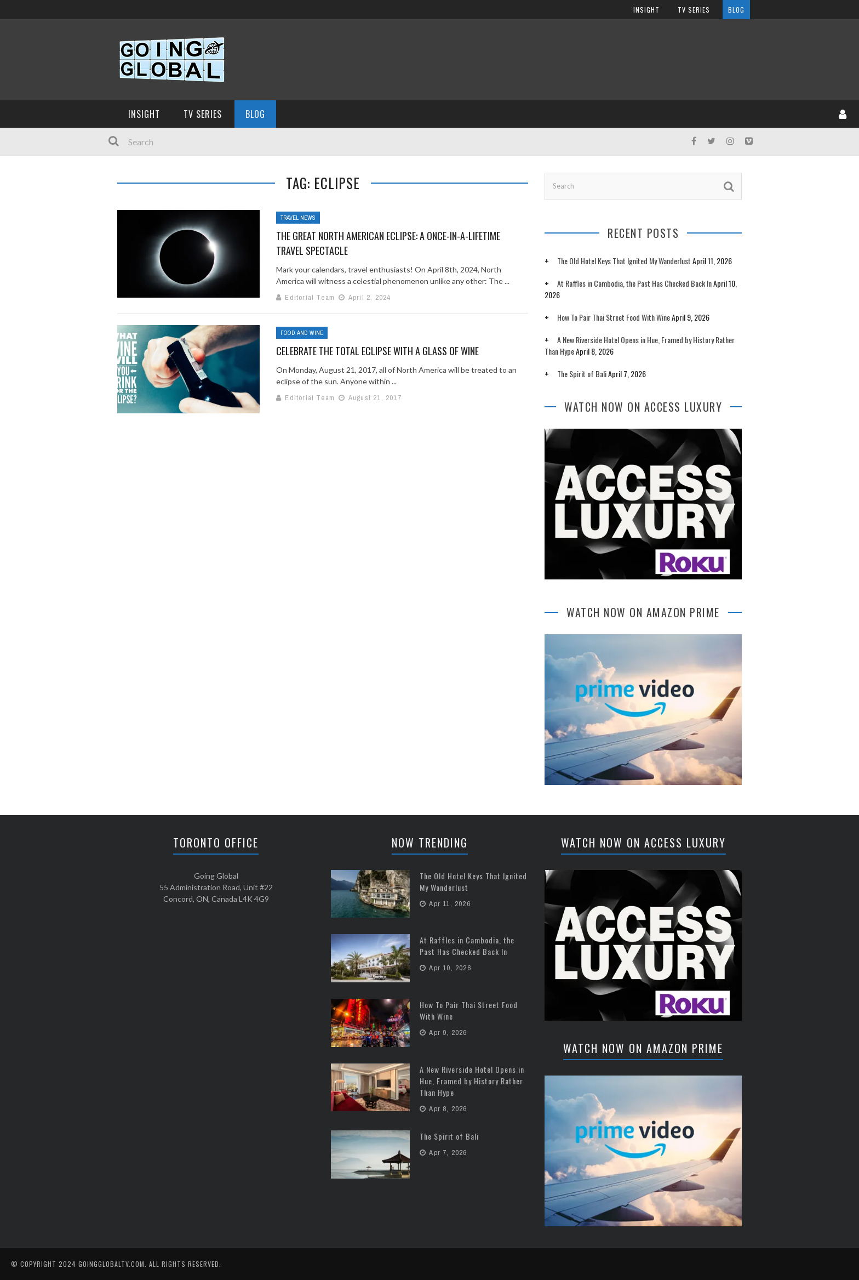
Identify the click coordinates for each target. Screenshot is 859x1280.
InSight (144, 114)
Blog (255, 114)
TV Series (203, 114)
